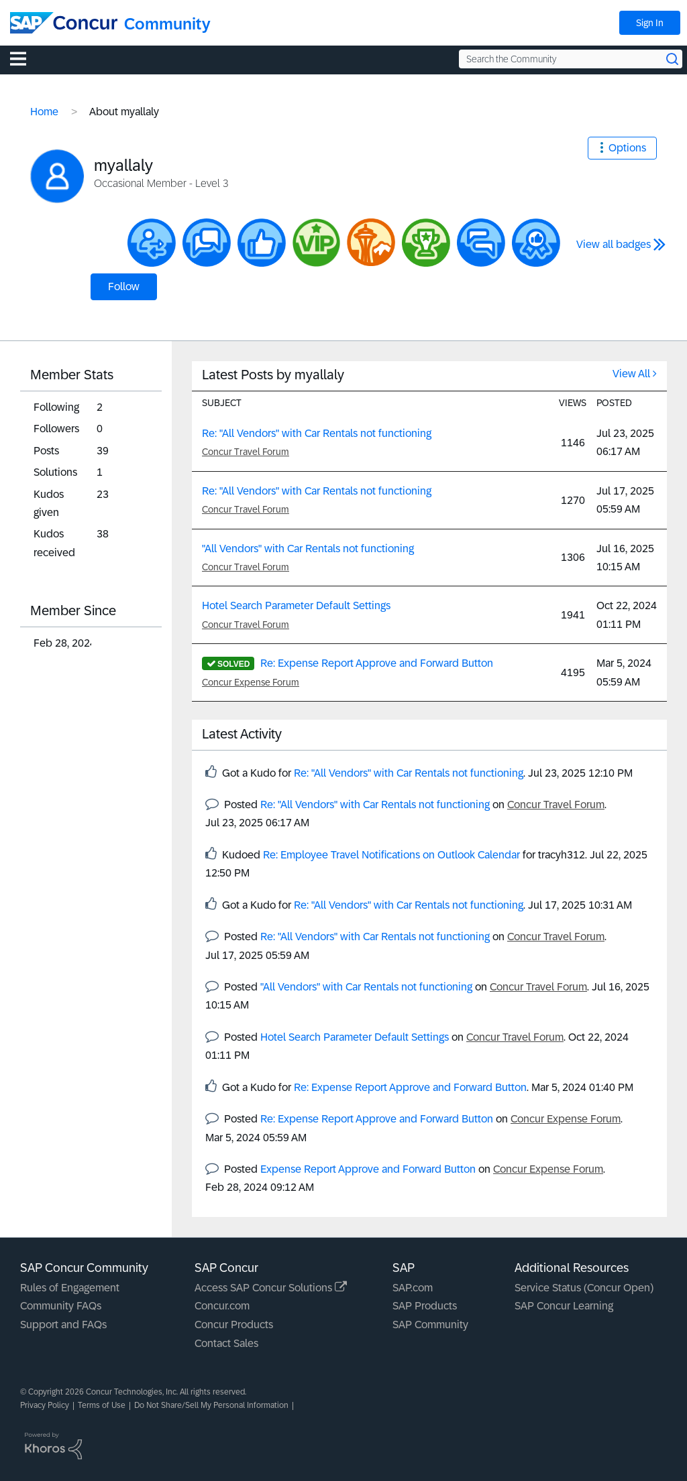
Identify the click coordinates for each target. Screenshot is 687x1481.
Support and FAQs (63, 1324)
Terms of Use (101, 1405)
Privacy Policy (44, 1405)
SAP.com (412, 1287)
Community (167, 24)
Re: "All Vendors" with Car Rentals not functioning (316, 433)
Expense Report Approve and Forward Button (368, 1169)
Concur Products (234, 1324)
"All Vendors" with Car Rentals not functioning (308, 548)
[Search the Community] (570, 59)
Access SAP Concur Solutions (271, 1287)
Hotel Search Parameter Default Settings (296, 605)
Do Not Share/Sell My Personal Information (211, 1405)
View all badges (613, 244)
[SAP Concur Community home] (63, 23)
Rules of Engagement (69, 1287)
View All (631, 373)
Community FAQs (60, 1305)
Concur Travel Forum (245, 451)
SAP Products (424, 1305)
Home (44, 111)
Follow (124, 286)
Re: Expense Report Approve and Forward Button (376, 663)
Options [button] (627, 147)
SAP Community (430, 1324)
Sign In (650, 22)
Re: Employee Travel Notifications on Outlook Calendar (391, 854)
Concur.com (222, 1305)
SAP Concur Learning (564, 1305)
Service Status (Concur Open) (584, 1287)
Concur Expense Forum (250, 682)
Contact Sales (226, 1343)
